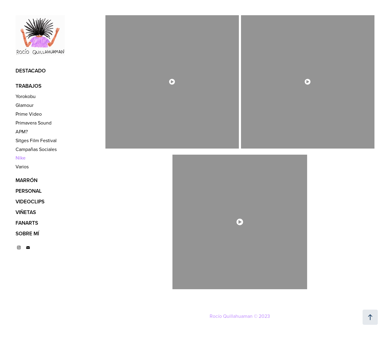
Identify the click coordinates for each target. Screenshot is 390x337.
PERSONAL (29, 191)
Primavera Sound (33, 122)
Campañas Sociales (36, 149)
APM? (22, 131)
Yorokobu (26, 96)
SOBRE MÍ (27, 233)
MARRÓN (26, 180)
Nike (21, 157)
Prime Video (29, 114)
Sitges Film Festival (36, 140)
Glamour (25, 105)
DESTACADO (31, 70)
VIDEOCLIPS (30, 201)
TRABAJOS (28, 86)
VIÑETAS (26, 212)
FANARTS (27, 222)
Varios (22, 166)
